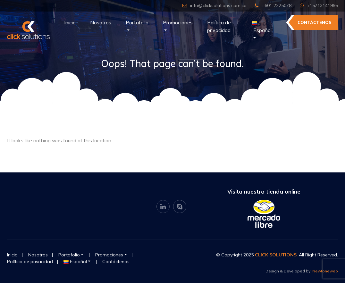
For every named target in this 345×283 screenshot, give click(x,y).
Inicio (70, 22)
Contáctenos (315, 22)
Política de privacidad (219, 26)
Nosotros (100, 22)
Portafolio (137, 22)
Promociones (178, 22)
